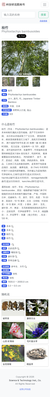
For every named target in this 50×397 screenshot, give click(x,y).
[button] (8, 82)
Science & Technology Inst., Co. (25, 380)
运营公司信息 (25, 389)
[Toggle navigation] (44, 4)
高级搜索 (43, 21)
